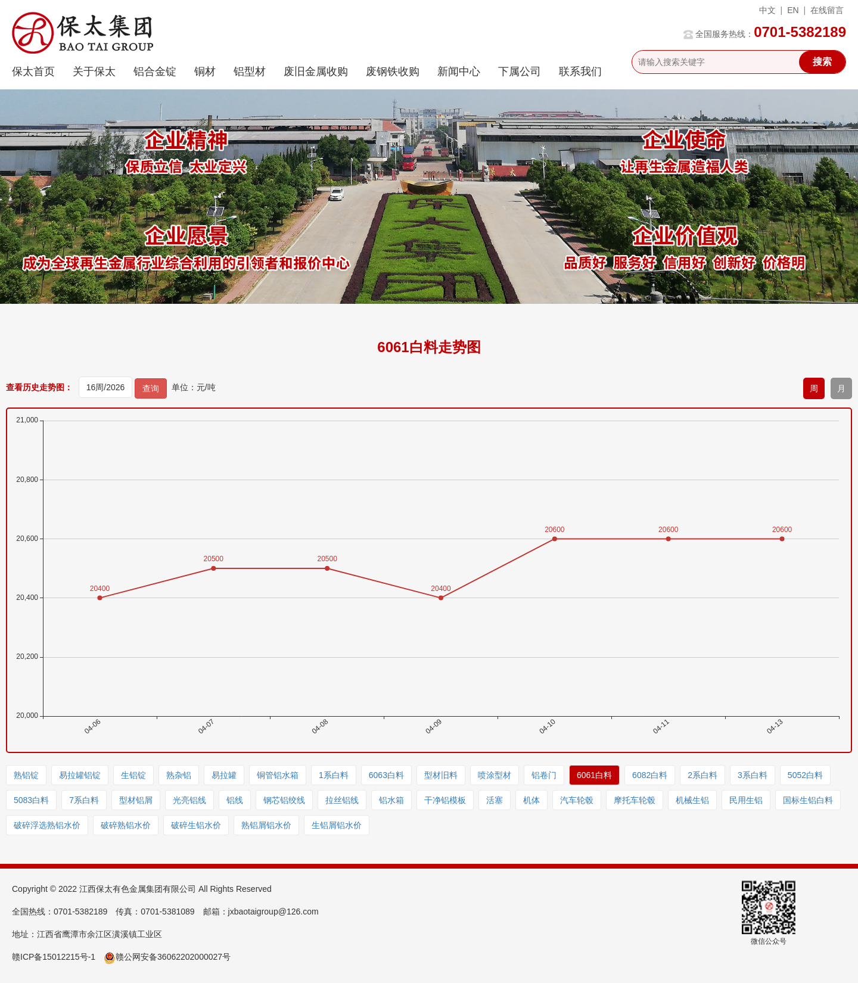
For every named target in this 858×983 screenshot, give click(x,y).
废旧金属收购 (316, 71)
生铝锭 (133, 775)
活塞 (494, 800)
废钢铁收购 (392, 71)
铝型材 (250, 71)
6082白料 (649, 775)
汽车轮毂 (576, 800)
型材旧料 (441, 775)
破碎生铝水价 (196, 825)
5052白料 (805, 775)
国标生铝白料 (808, 800)
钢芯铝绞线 (284, 800)
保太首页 (33, 71)
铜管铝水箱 (278, 775)
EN (792, 10)
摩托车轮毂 (634, 800)
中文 (767, 10)
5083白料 (31, 800)
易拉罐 (224, 775)
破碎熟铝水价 (126, 825)
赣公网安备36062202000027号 (167, 957)
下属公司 (519, 71)
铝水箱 (391, 800)
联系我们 (580, 71)
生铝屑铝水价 (337, 825)
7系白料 (84, 800)
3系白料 (752, 775)
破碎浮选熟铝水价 (47, 825)
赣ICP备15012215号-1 (53, 957)
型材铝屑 (136, 800)
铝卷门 (544, 775)
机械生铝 (692, 800)
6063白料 (386, 775)
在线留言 (827, 10)
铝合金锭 (154, 71)
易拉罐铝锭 (80, 775)
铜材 (205, 71)
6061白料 (594, 775)
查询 (150, 388)
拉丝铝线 (342, 800)
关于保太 (94, 71)
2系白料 (702, 775)
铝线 (234, 800)
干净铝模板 (445, 800)
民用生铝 (746, 800)
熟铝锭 (26, 775)
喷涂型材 (494, 775)
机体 (531, 800)
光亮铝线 (189, 800)
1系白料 (334, 775)
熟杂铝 (178, 775)
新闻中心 (458, 71)
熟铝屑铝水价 (266, 825)
